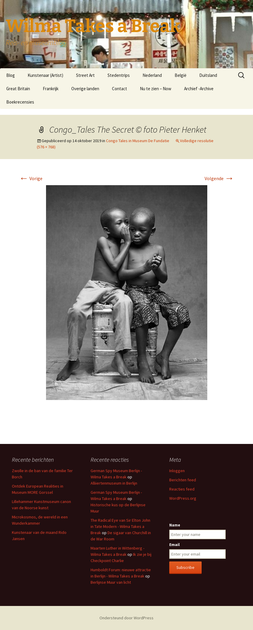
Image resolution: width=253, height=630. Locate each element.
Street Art (85, 75)
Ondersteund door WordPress (126, 618)
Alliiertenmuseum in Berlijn (114, 483)
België (180, 75)
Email (174, 544)
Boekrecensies (20, 102)
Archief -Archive (199, 88)
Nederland (152, 75)
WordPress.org (182, 498)
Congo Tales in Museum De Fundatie (137, 140)
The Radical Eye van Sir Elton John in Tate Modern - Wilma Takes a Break (120, 526)
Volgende (219, 178)
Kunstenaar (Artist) (45, 75)
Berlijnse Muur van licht (111, 582)
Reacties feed (182, 489)
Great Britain (18, 88)
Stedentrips (118, 75)
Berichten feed (182, 480)
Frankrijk (50, 88)
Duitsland (208, 75)
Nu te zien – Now (155, 88)
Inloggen (177, 470)
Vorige (30, 178)
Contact (119, 88)
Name (174, 525)
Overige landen (85, 88)
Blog (10, 75)
